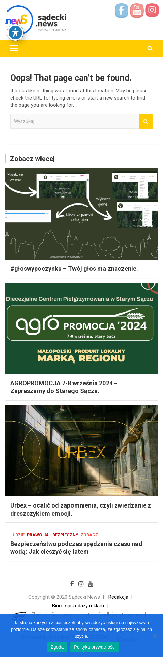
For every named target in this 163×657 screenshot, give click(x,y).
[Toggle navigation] (14, 48)
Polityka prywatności (95, 647)
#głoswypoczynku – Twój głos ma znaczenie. (74, 268)
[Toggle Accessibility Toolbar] (15, 10)
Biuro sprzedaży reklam (78, 606)
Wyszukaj (146, 121)
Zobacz (89, 535)
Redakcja (118, 597)
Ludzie (17, 535)
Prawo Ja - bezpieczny (52, 535)
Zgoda (57, 647)
